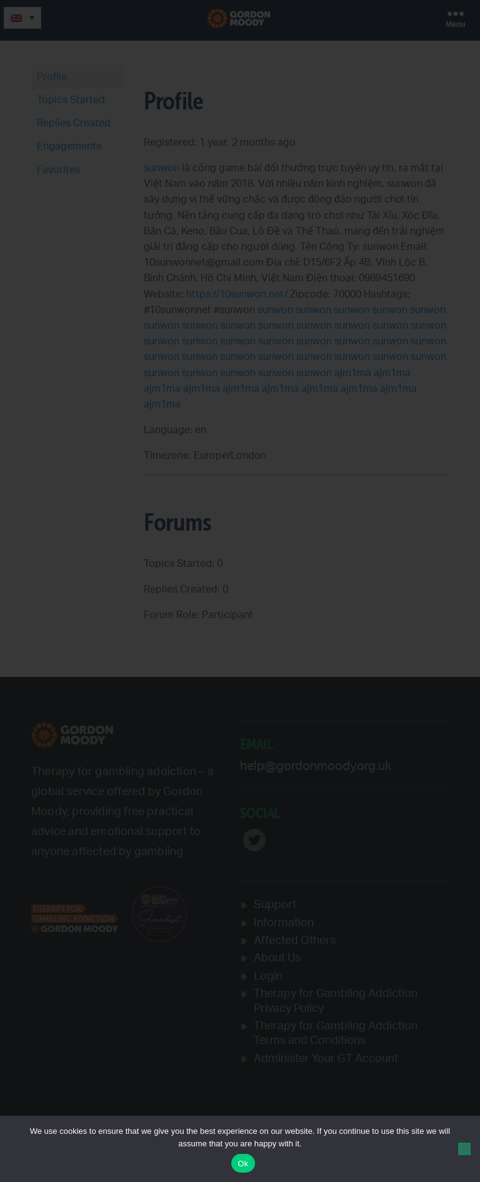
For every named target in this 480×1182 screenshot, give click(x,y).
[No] (464, 1149)
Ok (243, 1163)
